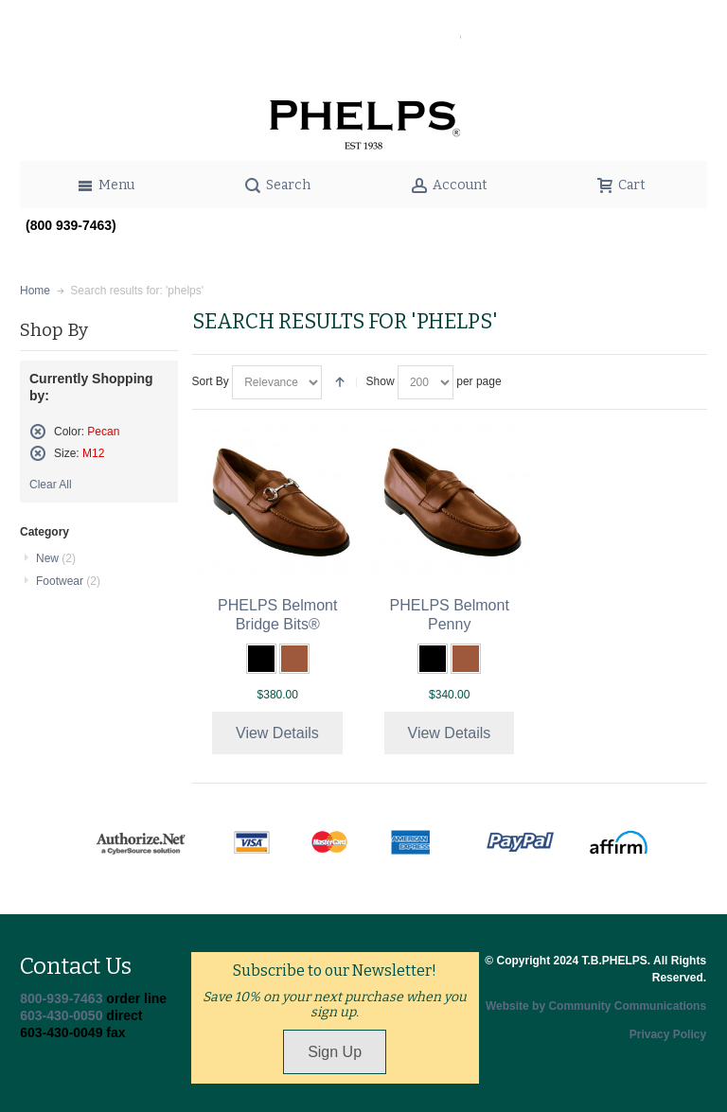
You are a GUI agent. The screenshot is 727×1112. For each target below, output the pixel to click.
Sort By (210, 381)
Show (380, 381)
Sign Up (335, 1052)
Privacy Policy (667, 1034)
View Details (277, 733)
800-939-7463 (61, 998)
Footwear (68, 581)
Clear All (50, 484)
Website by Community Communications (596, 1006)
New (56, 558)
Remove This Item (37, 431)
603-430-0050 (61, 1015)
